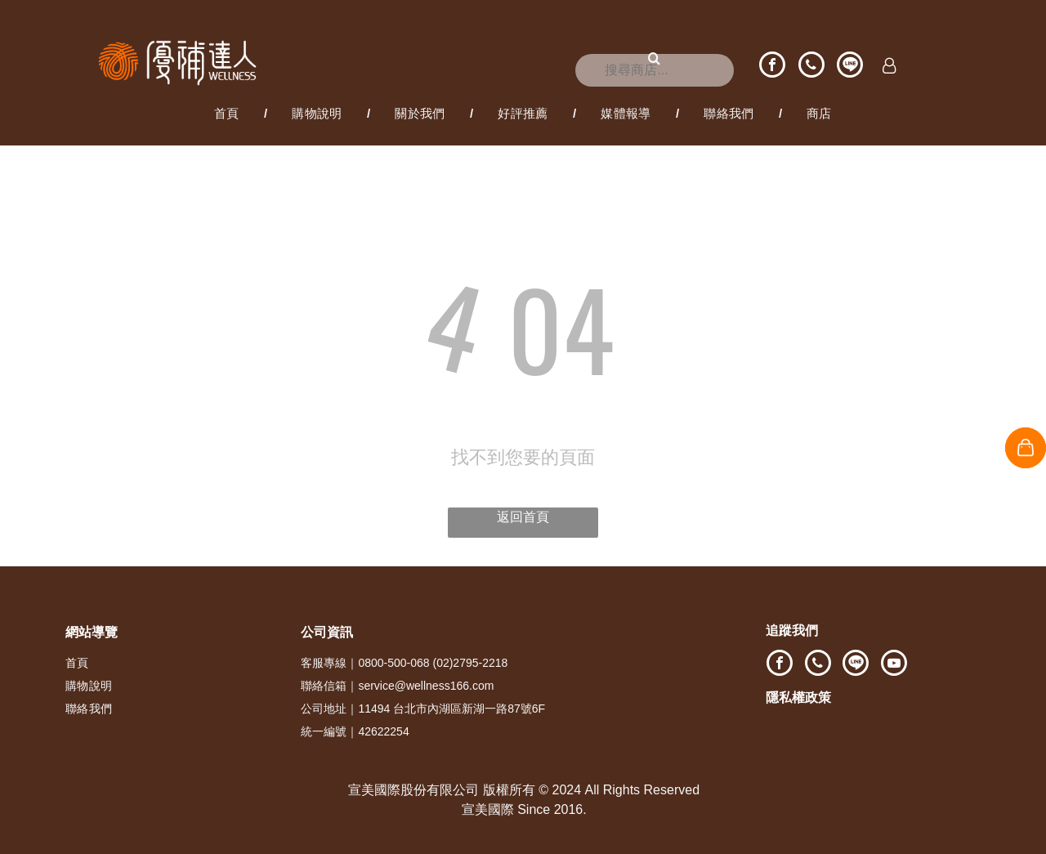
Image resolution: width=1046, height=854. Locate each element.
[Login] (889, 67)
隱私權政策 (798, 697)
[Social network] (850, 66)
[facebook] (772, 66)
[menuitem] (228, 113)
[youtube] (894, 665)
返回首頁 (523, 517)
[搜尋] (654, 70)
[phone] (811, 66)
